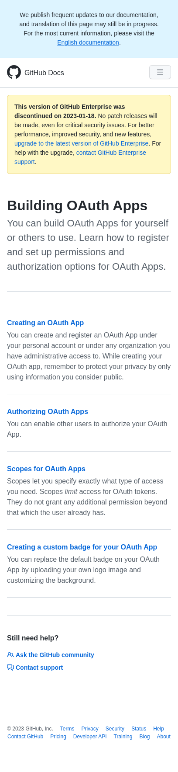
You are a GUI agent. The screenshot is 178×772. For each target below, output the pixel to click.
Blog (144, 737)
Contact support (35, 667)
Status (138, 729)
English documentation (88, 42)
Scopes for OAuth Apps (46, 469)
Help (158, 729)
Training (123, 737)
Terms (67, 729)
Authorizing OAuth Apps (47, 411)
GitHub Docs (44, 73)
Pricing (58, 737)
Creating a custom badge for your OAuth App (82, 547)
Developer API (90, 737)
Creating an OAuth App (45, 323)
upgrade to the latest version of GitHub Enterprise (81, 143)
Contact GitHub (25, 737)
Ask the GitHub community (50, 654)
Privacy (89, 729)
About (164, 737)
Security (115, 729)
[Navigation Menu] (160, 72)
